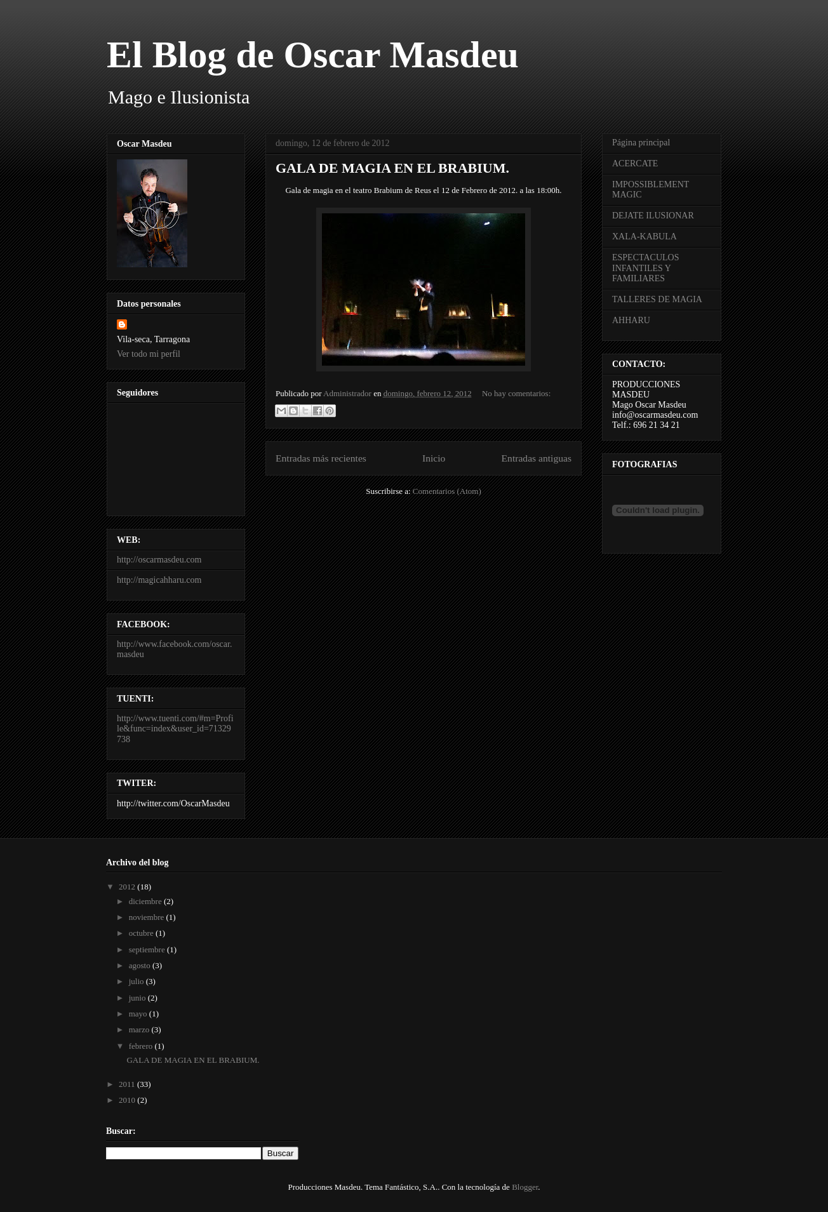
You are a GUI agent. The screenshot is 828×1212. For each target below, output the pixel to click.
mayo (139, 1013)
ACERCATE (635, 163)
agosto (140, 965)
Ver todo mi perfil (148, 354)
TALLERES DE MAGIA (657, 299)
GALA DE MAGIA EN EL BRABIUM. (392, 168)
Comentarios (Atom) (447, 491)
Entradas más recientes (321, 458)
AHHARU (631, 320)
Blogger (525, 1187)
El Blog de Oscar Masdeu (313, 55)
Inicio (433, 458)
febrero (142, 1046)
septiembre (148, 949)
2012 (128, 886)
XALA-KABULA (644, 236)
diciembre (146, 901)
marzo (140, 1029)
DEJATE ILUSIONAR (653, 215)
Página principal (641, 142)
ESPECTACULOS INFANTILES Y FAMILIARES (645, 268)
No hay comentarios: (516, 393)
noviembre (147, 917)
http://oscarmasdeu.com (159, 559)
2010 (128, 1100)
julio (137, 981)
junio (138, 997)
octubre (142, 933)
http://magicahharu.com (159, 580)
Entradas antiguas (536, 458)
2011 (128, 1084)
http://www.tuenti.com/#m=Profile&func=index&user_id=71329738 (175, 729)
